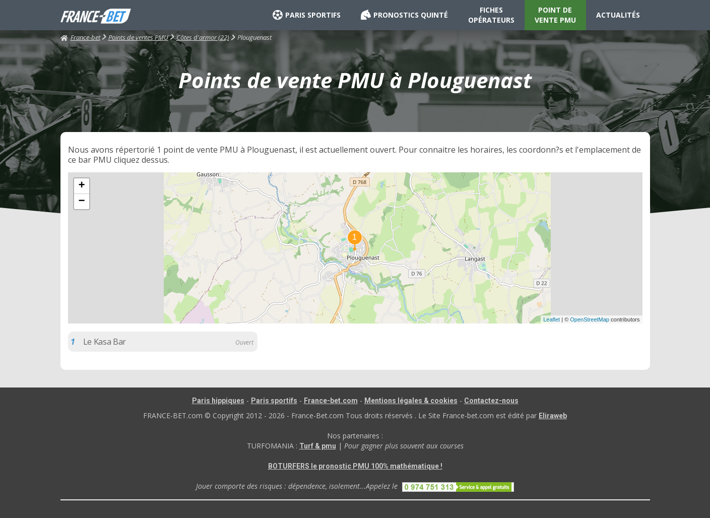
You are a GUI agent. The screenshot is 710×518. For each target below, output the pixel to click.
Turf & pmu (317, 446)
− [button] (81, 201)
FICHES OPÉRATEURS (491, 15)
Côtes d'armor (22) (202, 37)
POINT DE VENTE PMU (555, 15)
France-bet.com (331, 401)
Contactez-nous (491, 401)
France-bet (80, 37)
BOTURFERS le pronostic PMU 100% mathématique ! (355, 466)
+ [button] (81, 185)
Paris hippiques (218, 401)
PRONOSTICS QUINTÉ (404, 15)
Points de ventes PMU (138, 37)
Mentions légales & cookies (411, 401)
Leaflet (551, 319)
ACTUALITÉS (618, 15)
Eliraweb (553, 416)
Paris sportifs (274, 401)
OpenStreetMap (589, 319)
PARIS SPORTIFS (307, 15)
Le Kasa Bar (104, 341)
